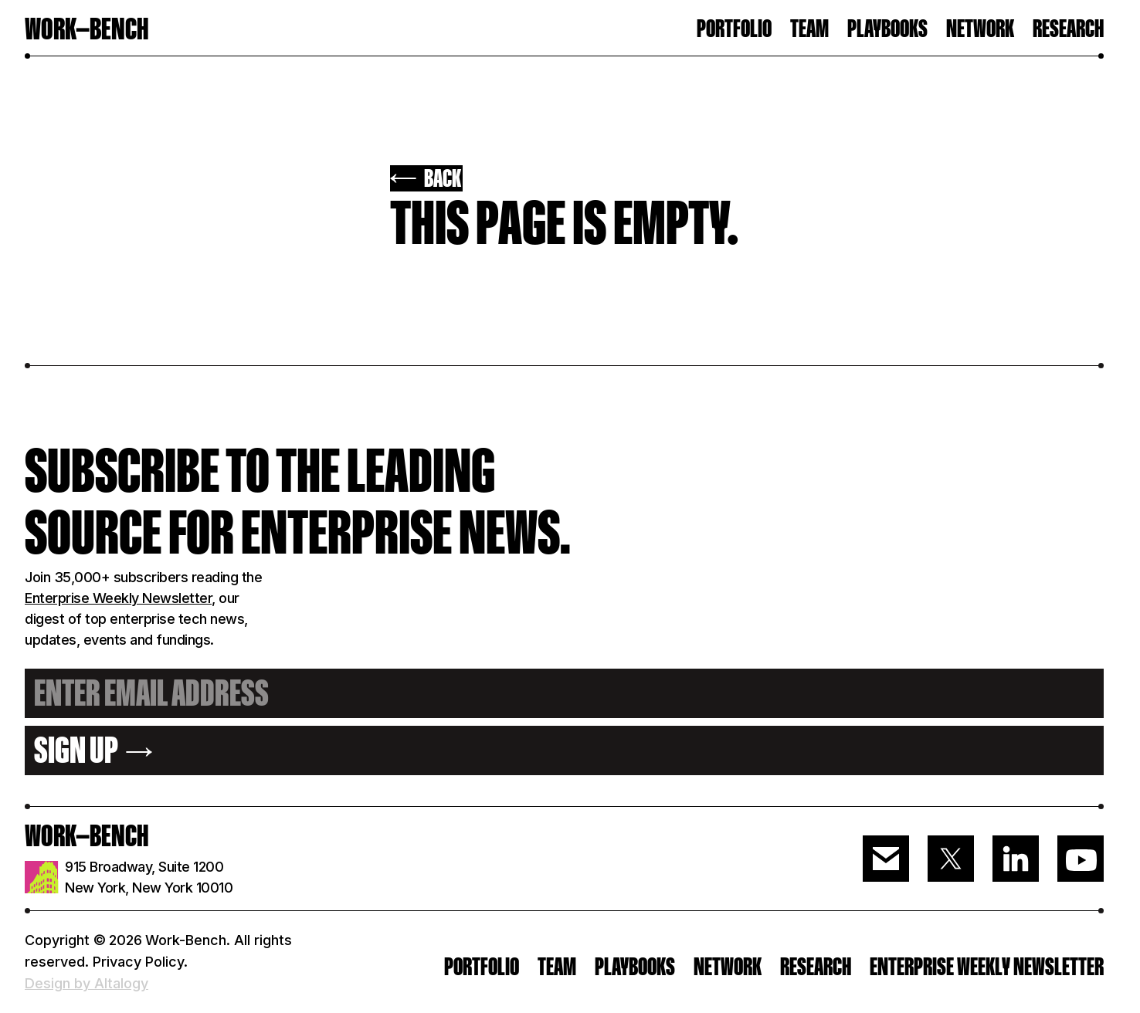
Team (557, 967)
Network (980, 30)
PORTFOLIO (734, 30)
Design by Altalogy (86, 983)
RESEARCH (1068, 30)
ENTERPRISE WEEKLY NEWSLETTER (987, 967)
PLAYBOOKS (635, 967)
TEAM (809, 30)
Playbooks (887, 30)
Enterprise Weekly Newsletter (118, 598)
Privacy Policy (138, 962)
